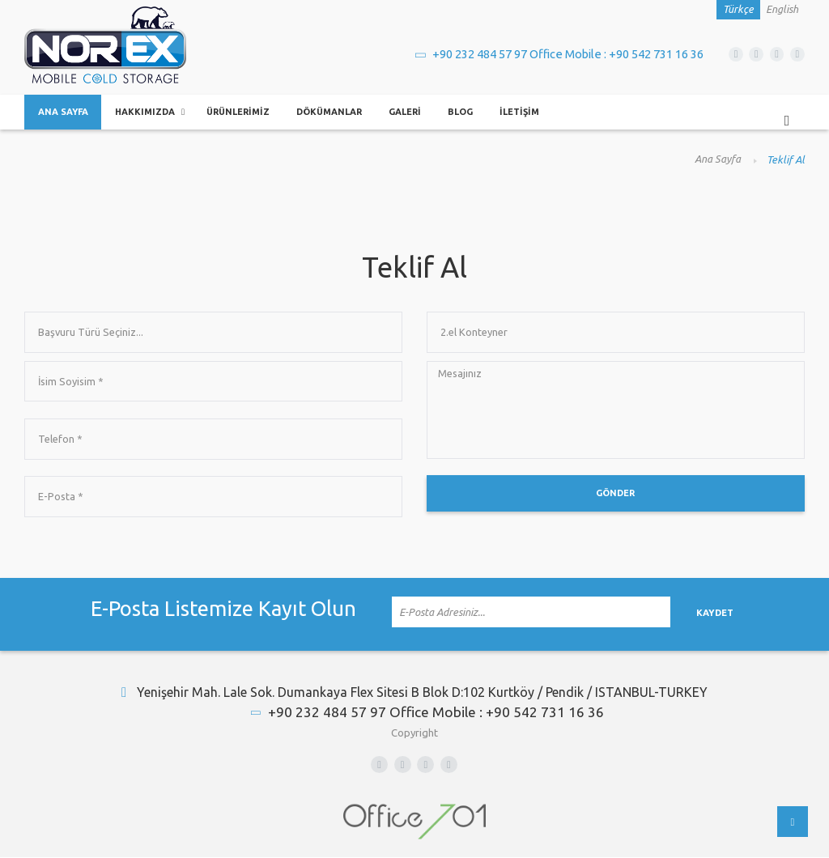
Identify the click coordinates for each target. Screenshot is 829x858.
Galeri (417, 113)
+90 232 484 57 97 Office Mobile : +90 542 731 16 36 (550, 53)
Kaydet (739, 615)
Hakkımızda (148, 113)
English (782, 9)
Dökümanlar (339, 113)
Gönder (616, 498)
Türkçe (738, 9)
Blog (474, 113)
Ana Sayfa (64, 113)
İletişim (534, 113)
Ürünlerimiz (244, 113)
